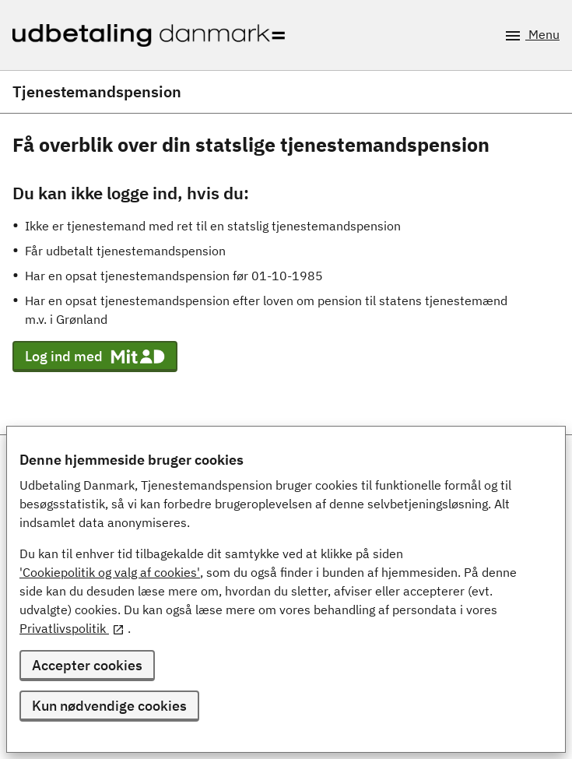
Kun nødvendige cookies (109, 706)
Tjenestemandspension (96, 92)
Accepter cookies (87, 665)
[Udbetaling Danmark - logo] (148, 35)
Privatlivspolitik (72, 628)
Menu (532, 35)
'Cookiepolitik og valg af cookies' (109, 572)
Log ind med (95, 356)
